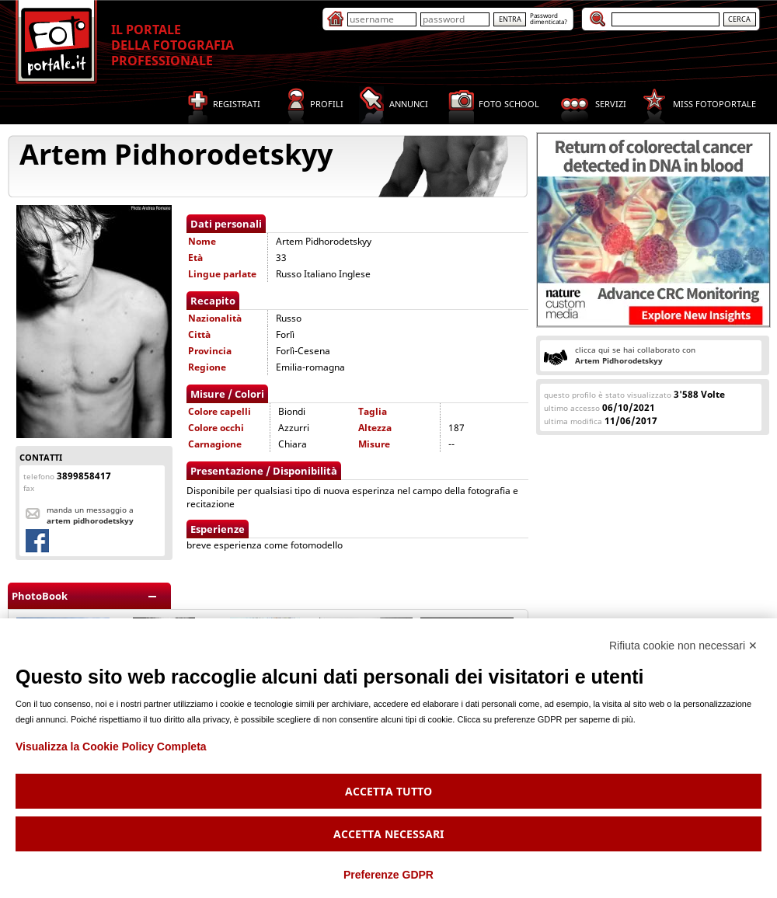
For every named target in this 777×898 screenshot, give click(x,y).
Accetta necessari (388, 834)
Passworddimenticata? (548, 18)
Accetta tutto (388, 791)
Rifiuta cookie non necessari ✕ (683, 645)
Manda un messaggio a (90, 515)
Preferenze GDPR (388, 874)
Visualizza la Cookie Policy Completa (111, 746)
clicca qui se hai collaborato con (635, 355)
